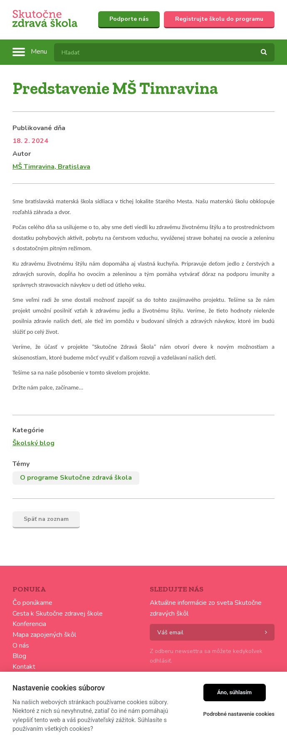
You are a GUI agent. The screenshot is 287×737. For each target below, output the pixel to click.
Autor (21, 153)
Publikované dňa (38, 128)
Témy (21, 463)
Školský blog (33, 443)
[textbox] (164, 52)
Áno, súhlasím (234, 692)
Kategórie (28, 430)
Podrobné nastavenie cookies (239, 714)
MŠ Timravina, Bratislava (51, 166)
